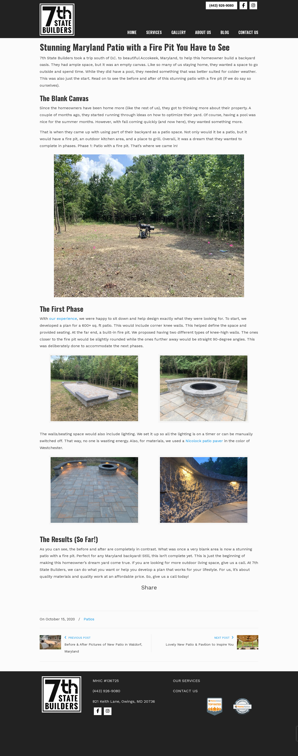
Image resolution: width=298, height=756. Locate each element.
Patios (89, 619)
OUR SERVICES (186, 680)
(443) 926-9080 (221, 5)
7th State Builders (57, 20)
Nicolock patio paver (204, 441)
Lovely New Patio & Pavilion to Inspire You (200, 644)
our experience (63, 318)
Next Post (224, 637)
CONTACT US (185, 691)
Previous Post (77, 637)
